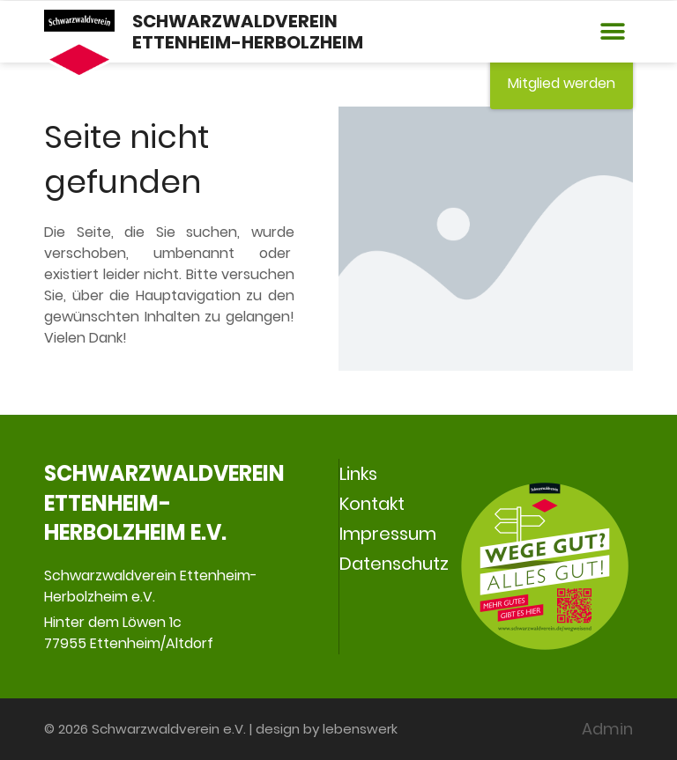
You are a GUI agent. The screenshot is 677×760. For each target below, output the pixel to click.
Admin (607, 729)
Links (358, 473)
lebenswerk (360, 728)
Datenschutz (394, 563)
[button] (613, 32)
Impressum (387, 533)
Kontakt (372, 503)
